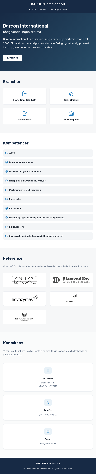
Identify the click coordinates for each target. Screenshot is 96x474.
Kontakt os (12, 57)
